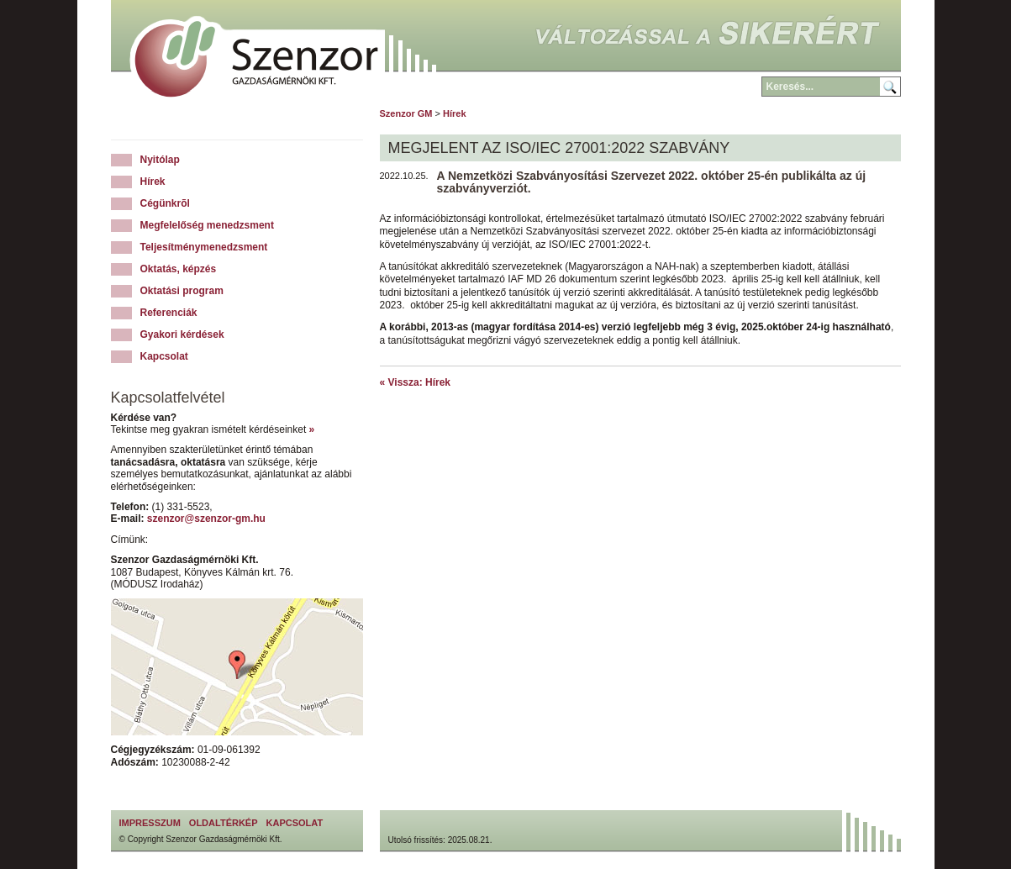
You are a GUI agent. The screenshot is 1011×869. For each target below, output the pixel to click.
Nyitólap (160, 160)
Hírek (153, 181)
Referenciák (168, 313)
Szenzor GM (406, 113)
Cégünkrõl (165, 203)
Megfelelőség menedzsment (207, 225)
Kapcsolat (164, 356)
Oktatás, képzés (178, 269)
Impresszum (150, 823)
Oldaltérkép (223, 823)
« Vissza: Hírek (415, 382)
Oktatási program (182, 291)
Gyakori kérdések (182, 334)
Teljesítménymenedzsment (204, 247)
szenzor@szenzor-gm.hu (206, 518)
